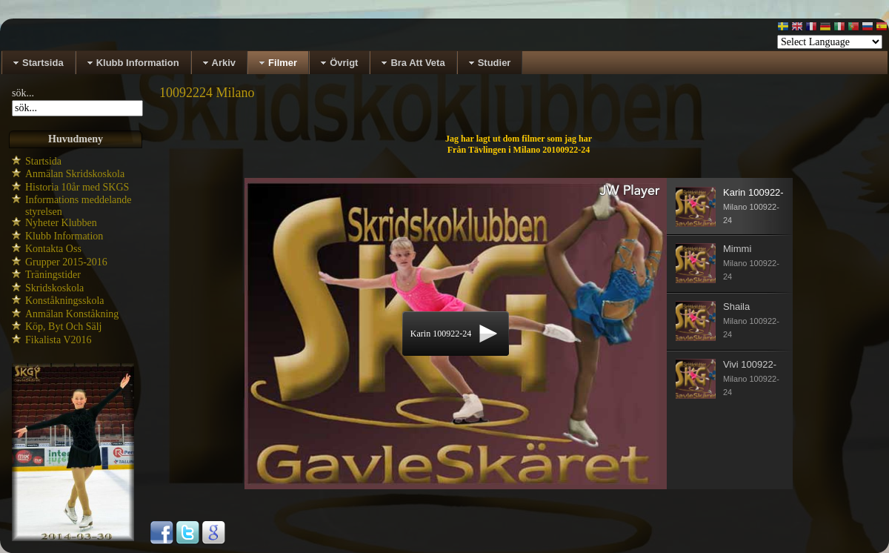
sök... (23, 93)
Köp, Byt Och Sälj (63, 326)
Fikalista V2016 (58, 339)
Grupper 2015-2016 (66, 262)
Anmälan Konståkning (72, 313)
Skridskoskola (54, 288)
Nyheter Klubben (61, 222)
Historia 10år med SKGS (77, 187)
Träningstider (53, 274)
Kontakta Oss (53, 248)
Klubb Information (64, 236)
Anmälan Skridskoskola (74, 173)
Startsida (43, 161)
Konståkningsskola (64, 300)
